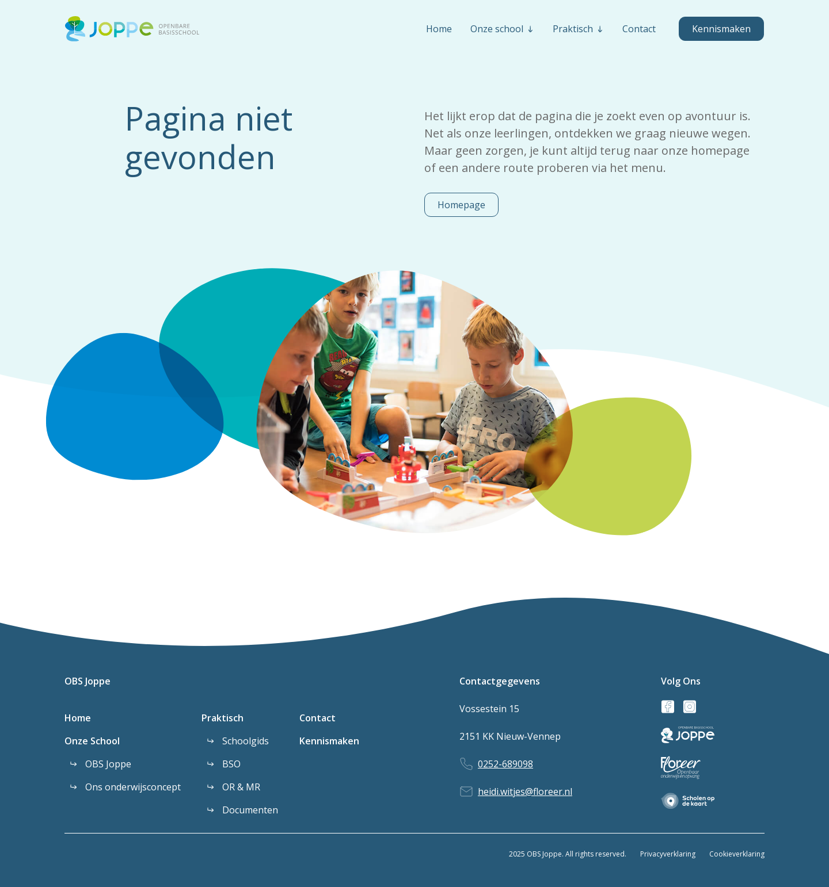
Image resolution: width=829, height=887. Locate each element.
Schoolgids (245, 741)
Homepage (461, 204)
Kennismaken (721, 28)
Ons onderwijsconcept (133, 787)
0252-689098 (505, 764)
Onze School (92, 741)
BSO (231, 764)
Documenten (250, 810)
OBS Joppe (87, 681)
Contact (317, 718)
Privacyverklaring (667, 854)
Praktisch (222, 718)
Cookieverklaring (737, 854)
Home (77, 718)
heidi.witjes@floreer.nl (525, 791)
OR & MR (241, 787)
